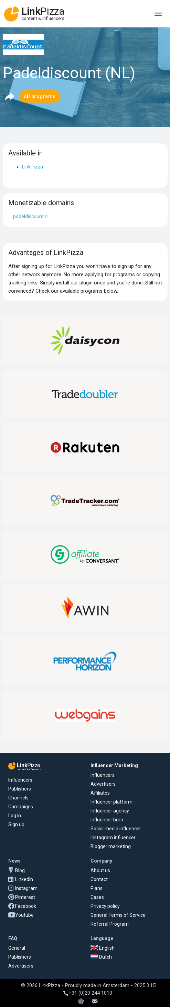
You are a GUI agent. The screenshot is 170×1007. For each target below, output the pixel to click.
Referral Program (110, 924)
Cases (97, 897)
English (103, 948)
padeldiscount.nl (31, 216)
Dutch (101, 957)
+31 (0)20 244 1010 (87, 993)
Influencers (20, 780)
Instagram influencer (113, 837)
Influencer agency (110, 810)
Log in (14, 815)
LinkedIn (24, 879)
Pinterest (25, 897)
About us (100, 870)
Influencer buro (107, 819)
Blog (20, 870)
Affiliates (100, 793)
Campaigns (20, 806)
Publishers (19, 789)
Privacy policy (105, 906)
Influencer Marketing (114, 765)
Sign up (16, 824)
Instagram (26, 888)
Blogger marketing (111, 846)
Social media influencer (116, 828)
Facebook (25, 906)
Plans (97, 888)
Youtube (24, 915)
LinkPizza (32, 166)
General (16, 948)
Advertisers (103, 784)
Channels (18, 797)
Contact (99, 879)
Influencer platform (111, 802)
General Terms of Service (118, 915)
